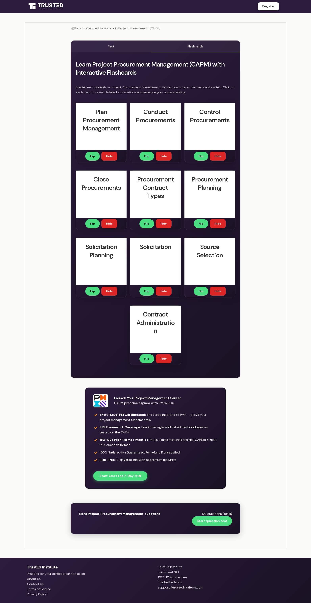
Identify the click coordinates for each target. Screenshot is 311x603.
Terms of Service (39, 589)
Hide (109, 156)
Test (111, 46)
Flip (92, 156)
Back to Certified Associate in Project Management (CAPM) (115, 28)
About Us (34, 579)
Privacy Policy (37, 594)
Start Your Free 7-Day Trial (120, 476)
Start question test (212, 521)
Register (268, 6)
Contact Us (35, 584)
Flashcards (195, 46)
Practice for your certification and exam (56, 574)
